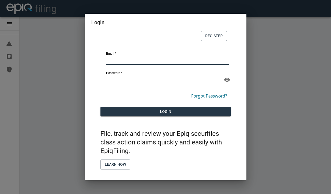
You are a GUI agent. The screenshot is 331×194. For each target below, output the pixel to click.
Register (214, 36)
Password (114, 73)
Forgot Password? (209, 96)
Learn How (115, 164)
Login (165, 112)
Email (111, 54)
